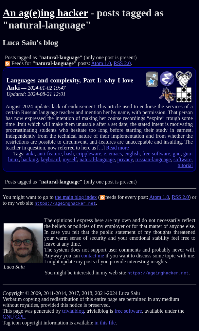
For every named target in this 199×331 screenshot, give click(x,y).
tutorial (185, 165)
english (131, 153)
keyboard (50, 159)
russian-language (153, 159)
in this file (105, 322)
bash (69, 153)
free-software (156, 153)
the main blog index (76, 197)
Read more (117, 147)
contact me (92, 255)
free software (128, 311)
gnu (177, 153)
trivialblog (73, 311)
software (182, 159)
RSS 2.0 (122, 63)
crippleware (89, 153)
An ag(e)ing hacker (45, 13)
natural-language (97, 159)
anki (30, 153)
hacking (29, 159)
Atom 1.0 (101, 63)
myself (70, 159)
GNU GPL (14, 317)
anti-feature (50, 153)
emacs (115, 153)
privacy (125, 159)
